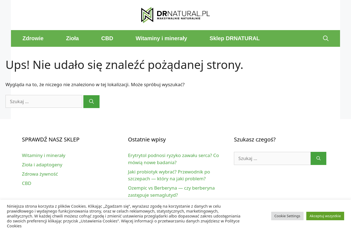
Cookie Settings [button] (287, 215)
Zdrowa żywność (40, 174)
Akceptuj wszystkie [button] (325, 215)
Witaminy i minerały (161, 38)
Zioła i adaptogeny (42, 164)
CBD (107, 38)
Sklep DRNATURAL (235, 38)
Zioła (72, 38)
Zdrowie (33, 38)
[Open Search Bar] (326, 38)
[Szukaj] (91, 101)
